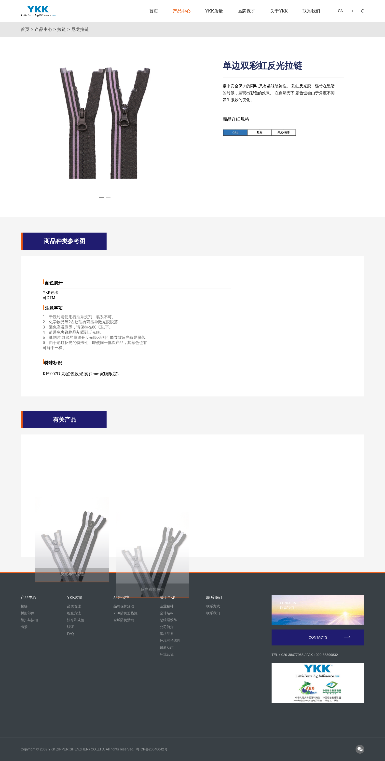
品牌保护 (246, 11)
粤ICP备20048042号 (151, 749)
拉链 (61, 29)
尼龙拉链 (80, 29)
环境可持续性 (170, 641)
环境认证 (167, 654)
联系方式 (213, 606)
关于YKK (279, 11)
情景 (24, 627)
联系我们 (311, 11)
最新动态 (167, 647)
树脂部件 (27, 613)
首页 (153, 11)
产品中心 (182, 11)
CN (341, 11)
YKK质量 (214, 11)
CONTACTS (329, 637)
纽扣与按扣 (29, 620)
